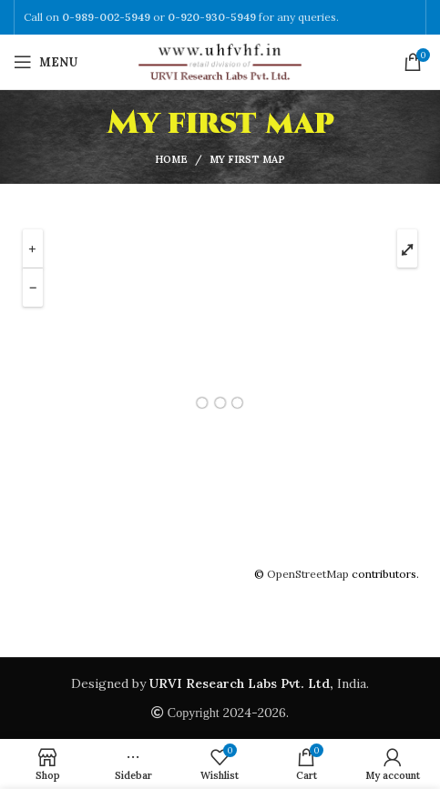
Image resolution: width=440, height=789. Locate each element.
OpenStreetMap (308, 574)
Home (171, 159)
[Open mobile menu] (46, 62)
